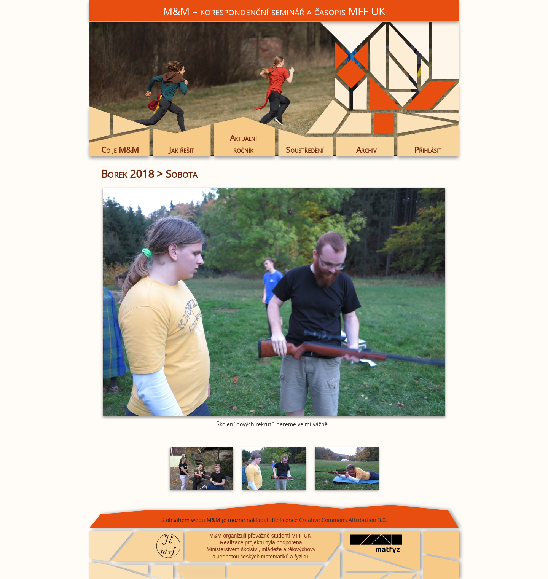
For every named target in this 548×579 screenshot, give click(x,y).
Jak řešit (181, 149)
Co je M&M (120, 149)
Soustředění (304, 149)
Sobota (182, 173)
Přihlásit (427, 149)
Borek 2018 (127, 173)
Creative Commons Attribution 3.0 (342, 519)
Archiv (366, 149)
